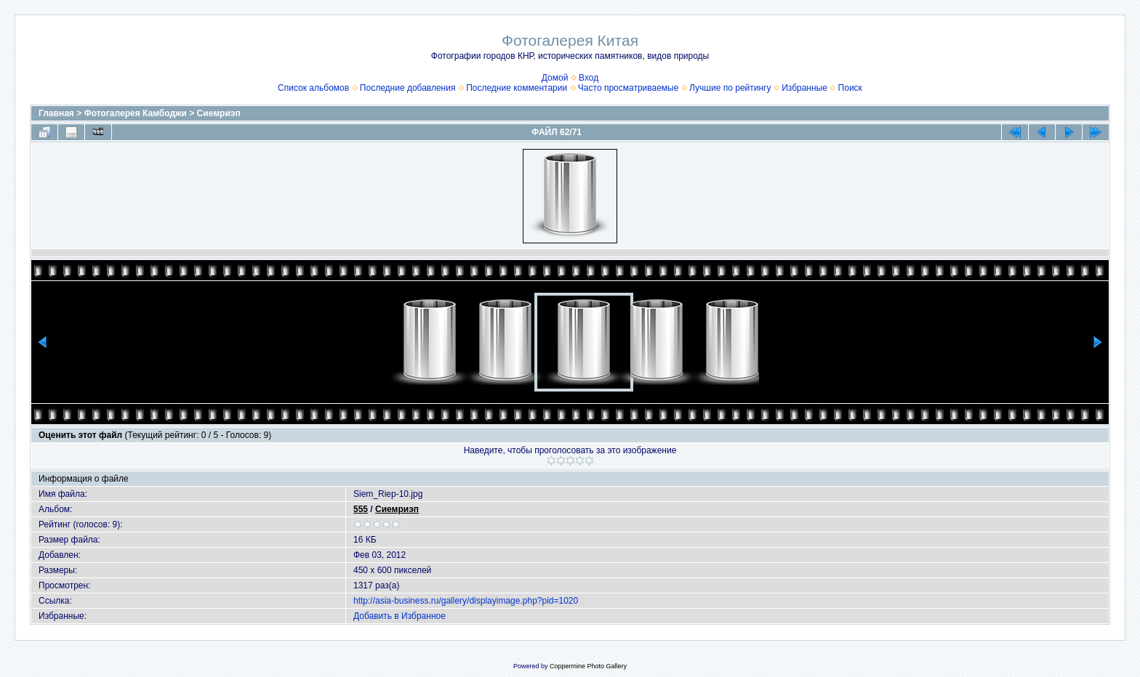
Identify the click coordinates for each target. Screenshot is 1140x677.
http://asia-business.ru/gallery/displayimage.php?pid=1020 (465, 601)
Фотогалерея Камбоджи (135, 113)
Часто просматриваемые (628, 88)
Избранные (804, 88)
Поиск (850, 88)
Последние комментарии (516, 88)
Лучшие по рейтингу (730, 88)
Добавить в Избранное (399, 616)
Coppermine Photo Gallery (588, 666)
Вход (588, 78)
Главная (56, 113)
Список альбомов (313, 88)
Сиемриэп (219, 113)
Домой (555, 78)
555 (360, 509)
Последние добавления (408, 88)
